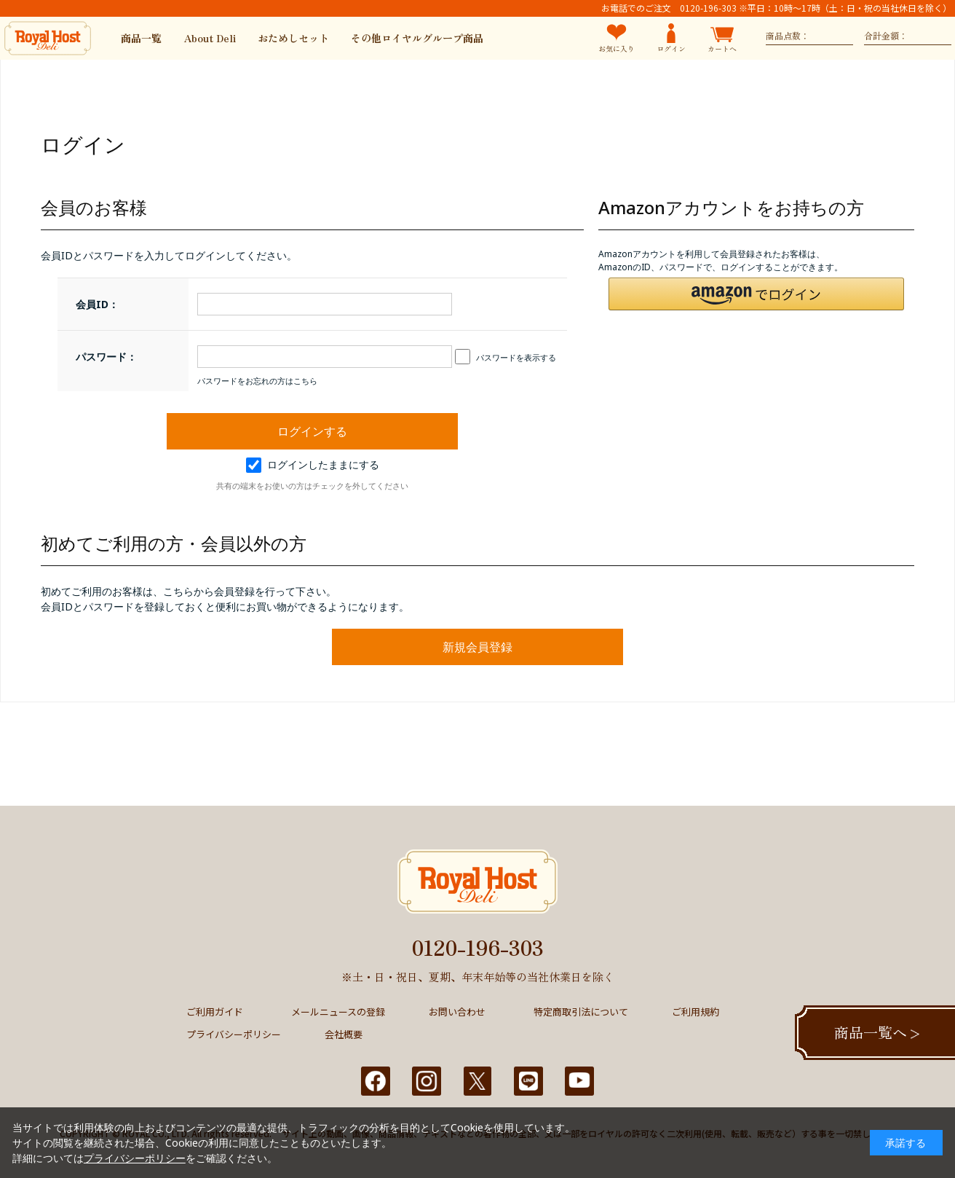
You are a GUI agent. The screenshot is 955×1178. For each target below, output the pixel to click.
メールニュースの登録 (338, 1011)
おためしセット (293, 38)
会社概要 (343, 1034)
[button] (756, 294)
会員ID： (97, 304)
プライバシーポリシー (233, 1034)
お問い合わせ (457, 1011)
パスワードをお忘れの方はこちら (257, 380)
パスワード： (106, 357)
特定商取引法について (581, 1011)
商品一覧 (141, 38)
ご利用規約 (695, 1011)
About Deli (209, 38)
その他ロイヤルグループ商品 (417, 38)
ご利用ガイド (214, 1011)
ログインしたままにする (312, 464)
